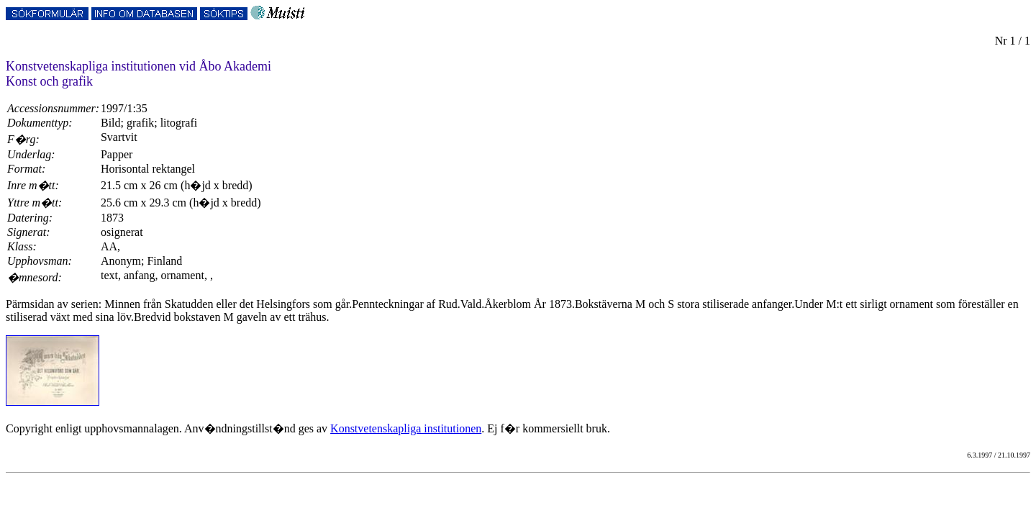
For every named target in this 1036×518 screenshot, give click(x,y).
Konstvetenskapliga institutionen (405, 428)
